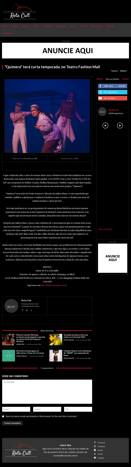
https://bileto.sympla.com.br (54, 285)
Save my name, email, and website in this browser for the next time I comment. (41, 416)
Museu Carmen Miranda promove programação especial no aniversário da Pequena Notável (30, 338)
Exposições (20, 344)
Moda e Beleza (69, 340)
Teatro (114, 70)
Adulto (123, 70)
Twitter (100, 454)
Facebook (101, 442)
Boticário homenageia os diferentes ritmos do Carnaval (30, 352)
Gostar (121, 86)
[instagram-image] (105, 125)
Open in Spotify (105, 229)
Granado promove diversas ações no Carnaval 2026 (76, 336)
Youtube (100, 458)
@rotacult (113, 110)
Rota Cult (26, 300)
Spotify (100, 450)
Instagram (101, 446)
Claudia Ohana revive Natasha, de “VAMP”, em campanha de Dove (77, 353)
